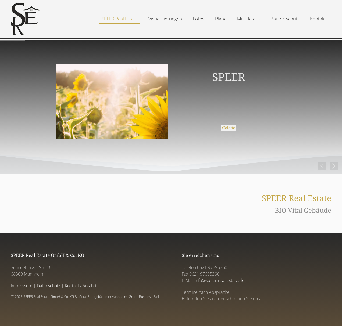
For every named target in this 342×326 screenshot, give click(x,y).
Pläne (220, 19)
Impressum (21, 286)
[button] (334, 166)
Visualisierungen (165, 19)
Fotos (198, 19)
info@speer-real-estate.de (219, 280)
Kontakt (318, 19)
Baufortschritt (284, 19)
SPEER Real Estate (120, 19)
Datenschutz (48, 286)
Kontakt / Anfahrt (81, 286)
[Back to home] (25, 19)
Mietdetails (248, 19)
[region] (171, 107)
